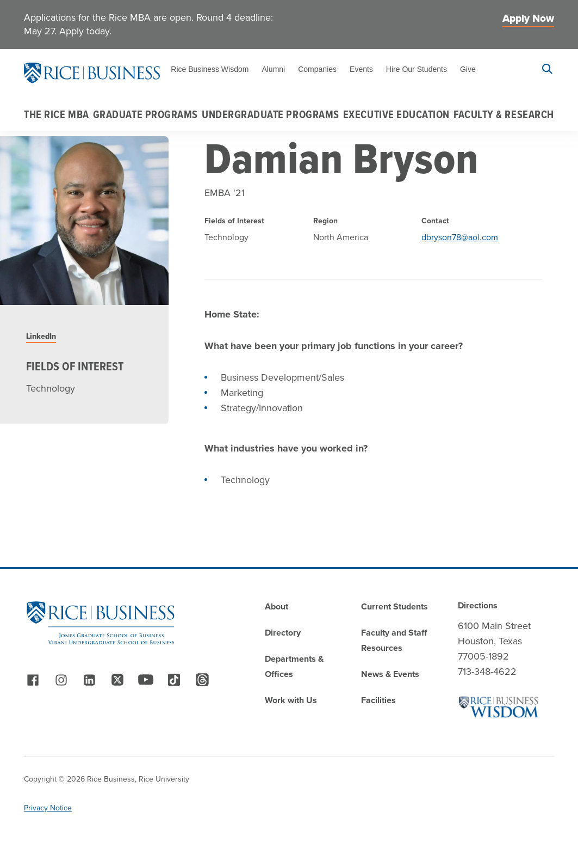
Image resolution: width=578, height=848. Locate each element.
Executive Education (396, 114)
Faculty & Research (503, 114)
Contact (435, 221)
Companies (317, 69)
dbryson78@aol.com (459, 237)
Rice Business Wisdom (209, 69)
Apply (508, 69)
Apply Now (528, 18)
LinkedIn (41, 336)
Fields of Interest (74, 366)
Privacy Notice (48, 808)
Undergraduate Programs (270, 114)
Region (325, 221)
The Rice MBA (56, 114)
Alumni (273, 69)
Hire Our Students (416, 69)
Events (361, 69)
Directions (478, 605)
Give (468, 69)
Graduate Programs (145, 114)
